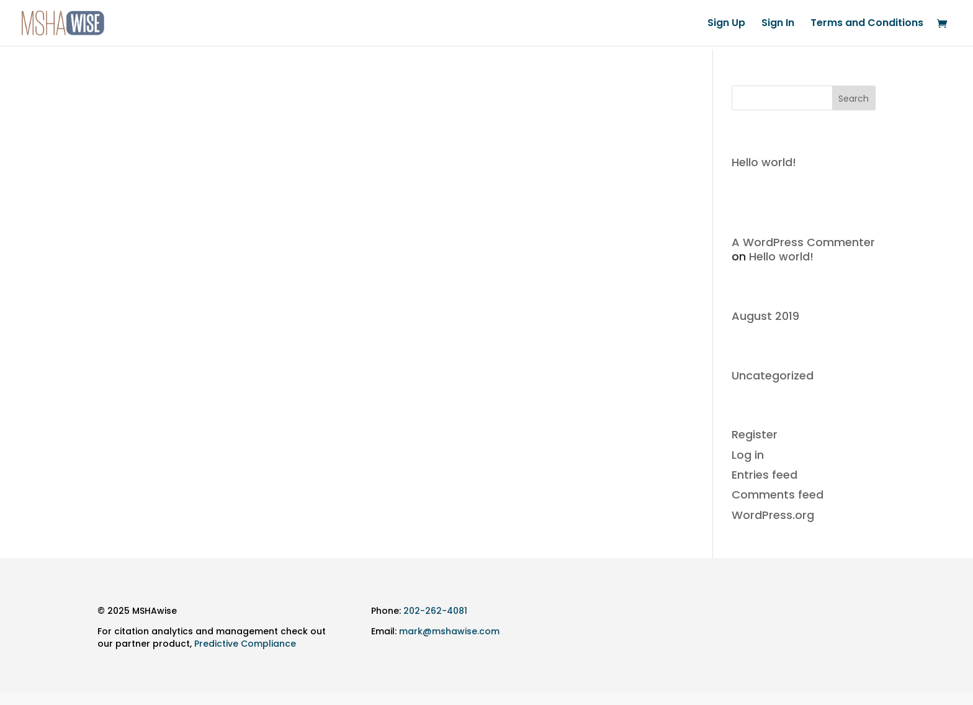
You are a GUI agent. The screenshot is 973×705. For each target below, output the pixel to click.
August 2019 (765, 316)
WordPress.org (773, 515)
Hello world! (764, 162)
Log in (748, 455)
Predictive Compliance (245, 643)
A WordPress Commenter (803, 242)
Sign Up (726, 24)
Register (755, 434)
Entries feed (764, 474)
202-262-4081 (435, 611)
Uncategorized (773, 375)
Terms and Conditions (866, 24)
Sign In (777, 24)
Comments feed (777, 494)
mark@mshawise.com (449, 631)
